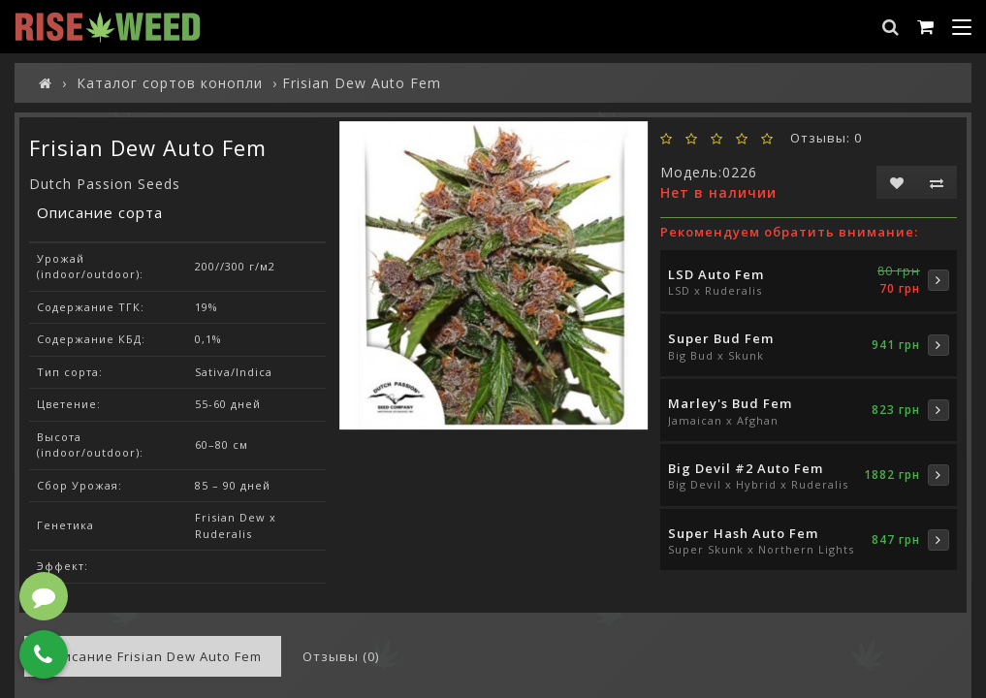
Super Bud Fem (721, 338)
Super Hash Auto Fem (743, 533)
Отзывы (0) (340, 656)
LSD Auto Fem (716, 274)
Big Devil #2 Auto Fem (745, 468)
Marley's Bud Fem (730, 403)
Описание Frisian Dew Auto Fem (153, 656)
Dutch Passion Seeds (104, 183)
